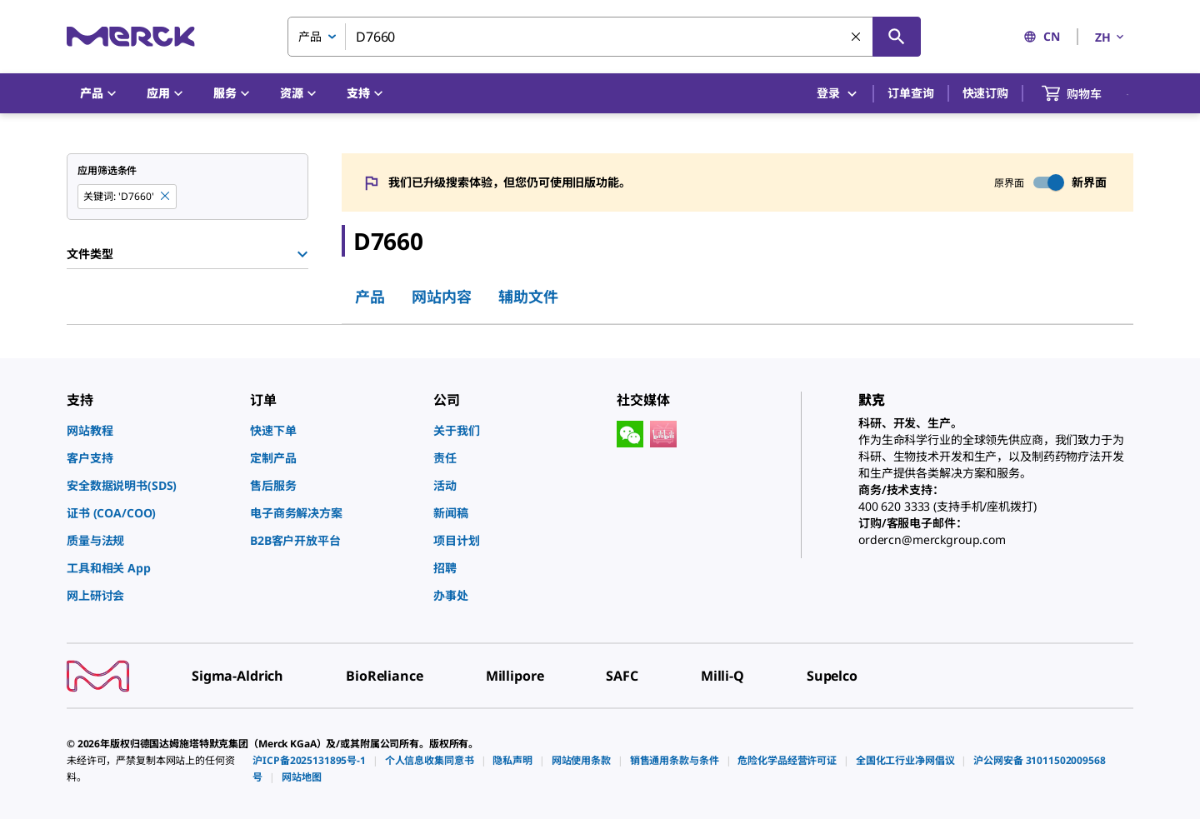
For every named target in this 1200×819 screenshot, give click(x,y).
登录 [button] (838, 93)
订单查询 (910, 93)
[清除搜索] (857, 37)
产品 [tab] (370, 297)
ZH (1111, 37)
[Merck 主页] (131, 36)
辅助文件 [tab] (528, 297)
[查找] (896, 37)
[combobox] (604, 37)
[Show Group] (302, 254)
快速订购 (985, 93)
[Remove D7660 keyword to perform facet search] (166, 197)
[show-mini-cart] (1086, 93)
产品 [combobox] (310, 36)
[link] (150, 430)
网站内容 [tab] (442, 297)
